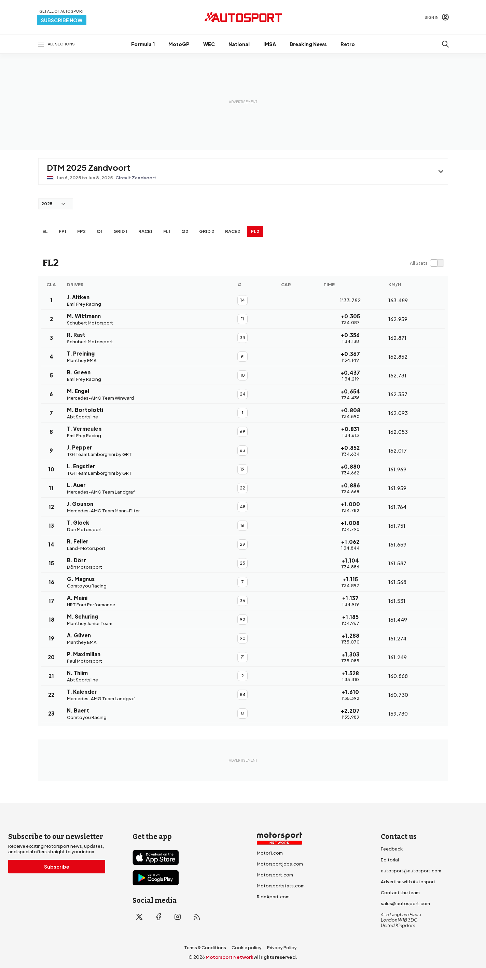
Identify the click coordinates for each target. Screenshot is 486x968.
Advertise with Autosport (408, 881)
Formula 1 (143, 44)
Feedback (392, 849)
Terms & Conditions (205, 947)
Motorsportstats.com (281, 885)
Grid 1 (120, 231)
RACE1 (145, 231)
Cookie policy (247, 947)
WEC (209, 44)
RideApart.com (273, 896)
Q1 (99, 231)
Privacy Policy (282, 947)
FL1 (166, 231)
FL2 (255, 231)
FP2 (81, 231)
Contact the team (400, 892)
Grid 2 (206, 231)
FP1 (62, 231)
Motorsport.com (275, 874)
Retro (348, 44)
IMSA (269, 44)
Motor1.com (270, 853)
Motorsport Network (229, 957)
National (239, 44)
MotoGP (179, 44)
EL (45, 231)
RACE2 (232, 231)
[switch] (427, 263)
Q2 (184, 231)
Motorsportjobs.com (280, 864)
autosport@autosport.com (411, 870)
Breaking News (308, 44)
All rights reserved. (275, 957)
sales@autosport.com (405, 903)
